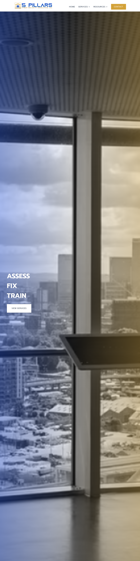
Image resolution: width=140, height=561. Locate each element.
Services (83, 7)
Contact (118, 7)
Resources (99, 7)
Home (72, 7)
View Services (19, 308)
